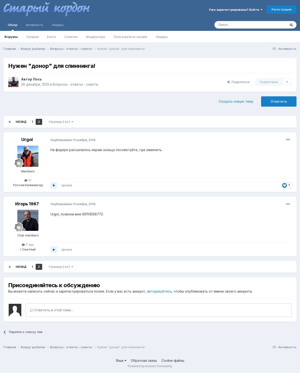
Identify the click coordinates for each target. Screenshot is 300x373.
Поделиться (238, 82)
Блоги (51, 37)
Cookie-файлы (172, 360)
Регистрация (282, 9)
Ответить (279, 101)
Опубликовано (73, 140)
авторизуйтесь (159, 291)
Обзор (12, 27)
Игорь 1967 (27, 203)
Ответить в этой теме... (51, 310)
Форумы (11, 37)
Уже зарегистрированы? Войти (235, 9)
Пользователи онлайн (130, 37)
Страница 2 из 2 (61, 121)
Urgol (27, 139)
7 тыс (28, 244)
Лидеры (162, 37)
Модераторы (95, 37)
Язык (121, 360)
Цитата (66, 185)
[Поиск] (239, 25)
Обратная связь (144, 360)
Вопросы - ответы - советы (75, 84)
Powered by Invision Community (150, 366)
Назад (21, 121)
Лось (37, 79)
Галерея (32, 37)
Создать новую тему (236, 101)
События (71, 37)
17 (27, 180)
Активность (34, 25)
